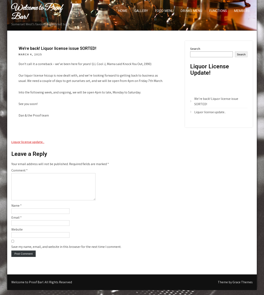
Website (17, 234)
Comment (19, 170)
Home (122, 11)
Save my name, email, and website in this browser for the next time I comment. (66, 252)
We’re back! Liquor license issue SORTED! (216, 101)
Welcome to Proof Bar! (36, 12)
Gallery (141, 11)
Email (16, 222)
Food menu (164, 11)
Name (16, 210)
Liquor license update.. (27, 142)
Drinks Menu (191, 11)
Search (195, 49)
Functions (218, 11)
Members (242, 11)
